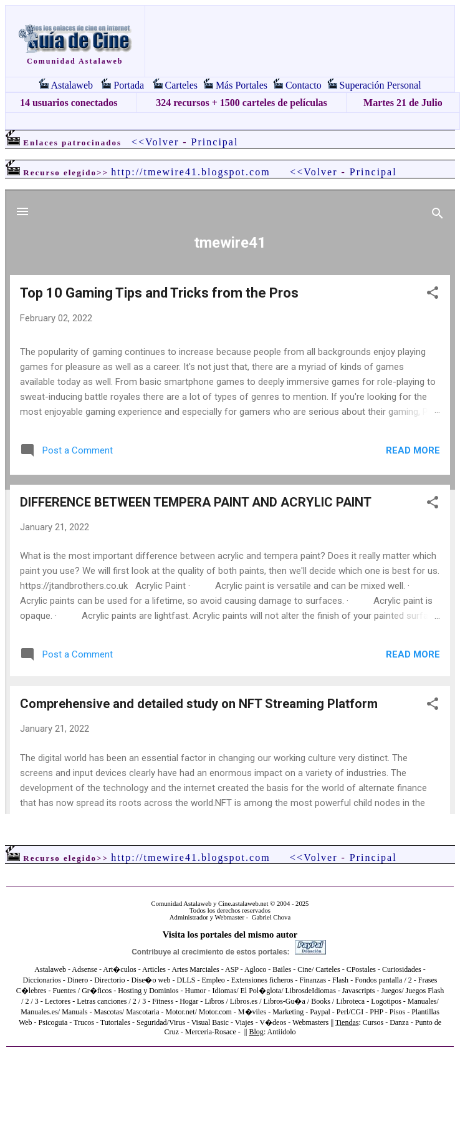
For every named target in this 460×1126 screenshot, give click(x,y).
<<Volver (155, 142)
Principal (215, 142)
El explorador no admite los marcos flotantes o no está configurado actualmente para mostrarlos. (230, 502)
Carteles (181, 85)
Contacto (303, 85)
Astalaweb (71, 85)
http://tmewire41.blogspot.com (190, 172)
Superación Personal (380, 85)
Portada (128, 85)
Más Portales (241, 85)
